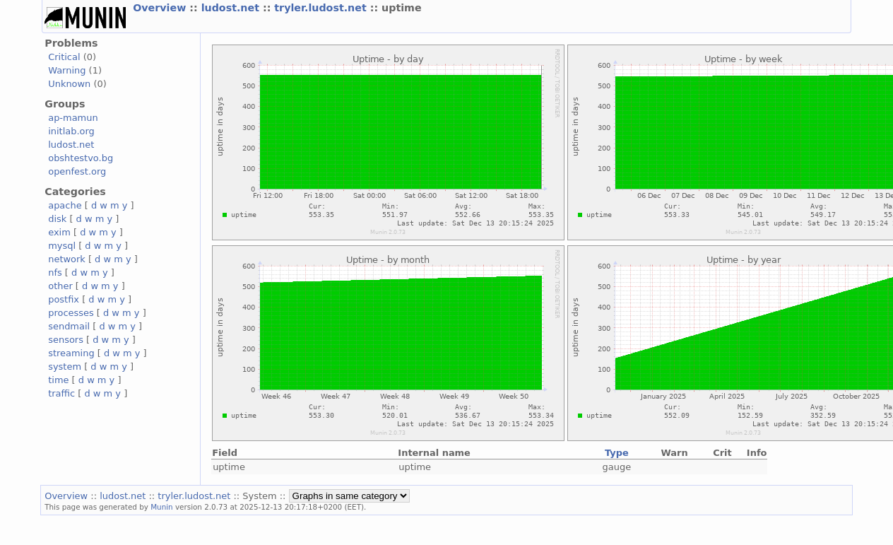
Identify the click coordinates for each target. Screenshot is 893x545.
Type (617, 452)
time (58, 380)
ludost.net (232, 7)
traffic (61, 393)
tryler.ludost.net (321, 7)
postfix (63, 299)
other (60, 286)
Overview (161, 7)
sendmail (69, 326)
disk (57, 218)
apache (64, 205)
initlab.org (71, 131)
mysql (62, 245)
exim (59, 232)
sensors (65, 339)
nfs (55, 272)
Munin (161, 507)
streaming (71, 353)
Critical (64, 57)
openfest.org (77, 171)
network (66, 259)
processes (71, 312)
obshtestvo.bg (80, 158)
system (64, 366)
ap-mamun (72, 117)
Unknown (69, 83)
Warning (66, 70)
